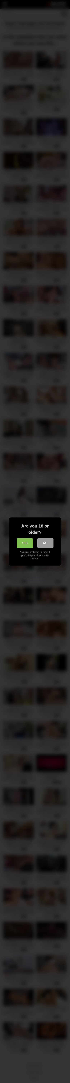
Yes (24, 543)
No (45, 543)
